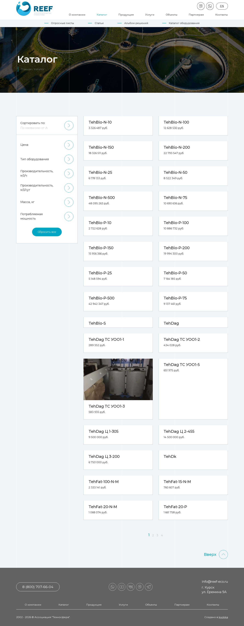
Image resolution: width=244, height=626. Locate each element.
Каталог (102, 14)
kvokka (223, 617)
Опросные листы (62, 23)
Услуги (149, 14)
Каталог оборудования (184, 23)
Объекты (171, 14)
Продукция (126, 14)
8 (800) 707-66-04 (37, 587)
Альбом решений (136, 23)
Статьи (99, 23)
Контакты (221, 14)
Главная (26, 69)
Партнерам (196, 14)
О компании (77, 14)
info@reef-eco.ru (215, 582)
